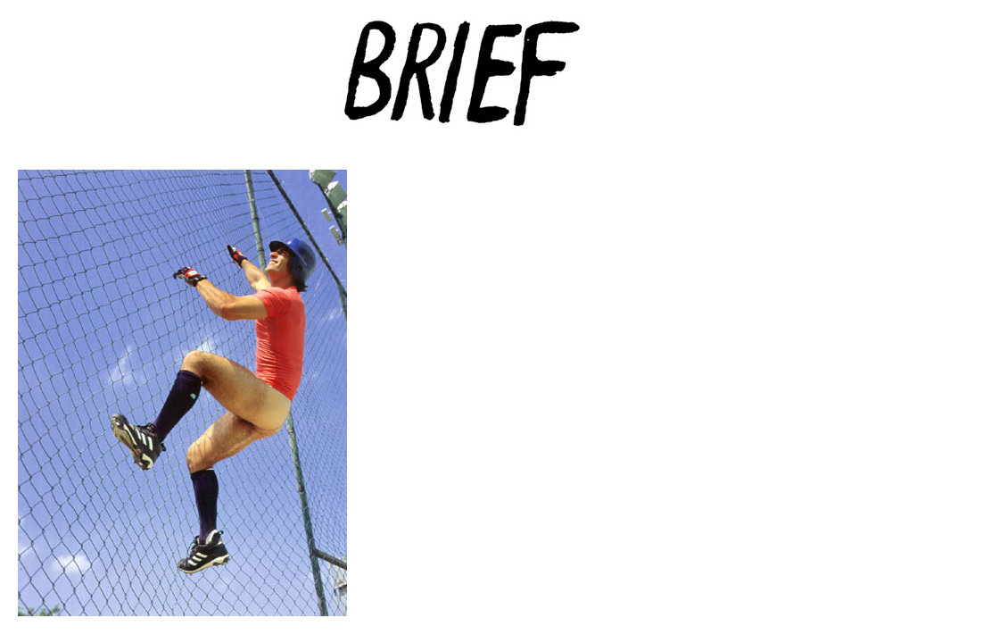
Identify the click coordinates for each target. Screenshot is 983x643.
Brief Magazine (491, 85)
